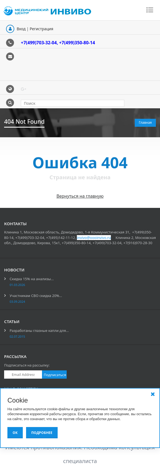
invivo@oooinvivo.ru (94, 237)
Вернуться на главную (80, 196)
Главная (145, 122)
